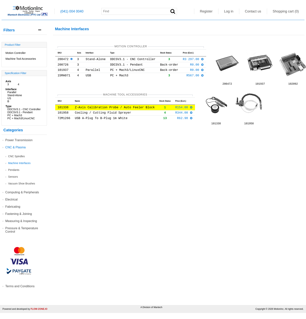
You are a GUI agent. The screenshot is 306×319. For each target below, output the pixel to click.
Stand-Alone (14, 95)
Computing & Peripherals (22, 192)
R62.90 (185, 121)
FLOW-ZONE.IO (39, 309)
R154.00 (184, 108)
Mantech (158, 307)
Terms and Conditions (20, 286)
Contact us (253, 11)
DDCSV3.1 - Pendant (20, 112)
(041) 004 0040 (71, 11)
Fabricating (12, 206)
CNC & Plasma (15, 147)
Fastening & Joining (18, 213)
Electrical (11, 199)
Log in (228, 11)
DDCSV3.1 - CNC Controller (24, 109)
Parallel (11, 92)
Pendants (13, 169)
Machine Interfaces (19, 163)
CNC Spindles (16, 156)
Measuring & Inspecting (21, 221)
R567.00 (195, 79)
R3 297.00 (193, 60)
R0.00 (197, 67)
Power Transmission (19, 140)
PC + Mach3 (14, 115)
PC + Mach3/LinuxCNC (21, 118)
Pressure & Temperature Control (21, 230)
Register (206, 11)
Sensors (13, 176)
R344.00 (184, 114)
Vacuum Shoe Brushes (21, 183)
